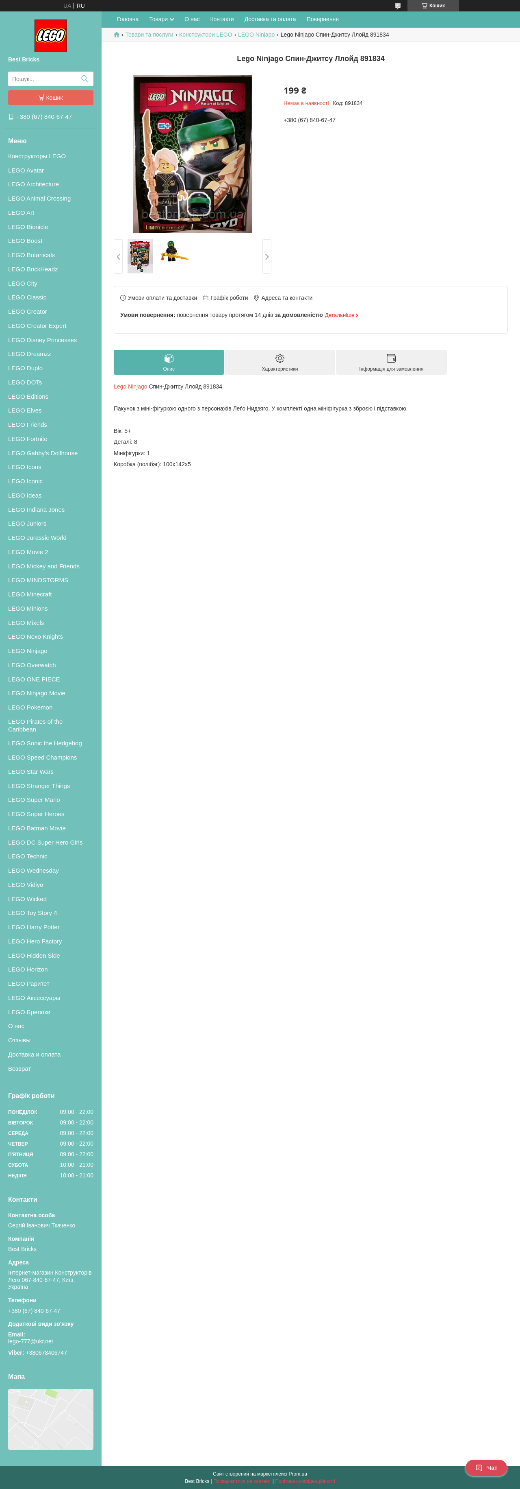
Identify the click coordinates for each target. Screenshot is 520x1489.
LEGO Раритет (29, 983)
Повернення (323, 19)
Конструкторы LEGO (37, 156)
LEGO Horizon (28, 969)
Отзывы (19, 1040)
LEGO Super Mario (34, 799)
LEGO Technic (27, 856)
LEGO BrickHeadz (33, 269)
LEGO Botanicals (31, 254)
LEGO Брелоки (29, 1012)
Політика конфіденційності (305, 1481)
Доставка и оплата (34, 1054)
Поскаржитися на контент (242, 1481)
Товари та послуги (149, 34)
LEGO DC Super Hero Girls (45, 842)
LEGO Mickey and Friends (44, 566)
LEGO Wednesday (33, 870)
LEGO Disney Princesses (42, 339)
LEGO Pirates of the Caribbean (35, 725)
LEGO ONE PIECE (34, 679)
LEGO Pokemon (30, 707)
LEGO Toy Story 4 (32, 912)
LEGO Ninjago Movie (36, 693)
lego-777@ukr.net (30, 1341)
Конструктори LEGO (205, 34)
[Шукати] (84, 79)
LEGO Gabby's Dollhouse (43, 453)
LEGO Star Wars (31, 771)
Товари (158, 19)
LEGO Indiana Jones (36, 509)
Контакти (222, 19)
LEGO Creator (27, 311)
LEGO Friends (27, 424)
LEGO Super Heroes (36, 813)
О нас (16, 1025)
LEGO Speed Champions (42, 757)
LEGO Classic (27, 297)
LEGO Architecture (33, 184)
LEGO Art (21, 212)
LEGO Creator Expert (37, 325)
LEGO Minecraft (30, 594)
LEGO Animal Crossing (39, 198)
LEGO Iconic (25, 481)
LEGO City (22, 283)
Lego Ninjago (130, 386)
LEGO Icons (24, 466)
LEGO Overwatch (32, 665)
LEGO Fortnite (28, 438)
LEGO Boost (25, 240)
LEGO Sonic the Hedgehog (45, 743)
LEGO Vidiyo (25, 884)
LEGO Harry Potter (34, 927)
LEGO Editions (28, 396)
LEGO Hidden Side (34, 955)
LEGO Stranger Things (39, 785)
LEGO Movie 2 (28, 551)
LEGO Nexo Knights (35, 636)
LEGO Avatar (26, 170)
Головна (128, 19)
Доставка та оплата (270, 19)
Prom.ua (298, 1474)
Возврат (19, 1068)
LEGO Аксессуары (34, 997)
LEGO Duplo (25, 368)
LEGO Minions (28, 608)
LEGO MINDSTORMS (38, 579)
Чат (486, 1468)
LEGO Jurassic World (37, 537)
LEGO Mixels (26, 622)
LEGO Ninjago (28, 650)
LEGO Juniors (27, 523)
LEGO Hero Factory (35, 941)
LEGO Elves (25, 410)
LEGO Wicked (27, 898)
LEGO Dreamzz (29, 353)
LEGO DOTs (25, 382)
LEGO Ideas (25, 495)
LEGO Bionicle (28, 226)
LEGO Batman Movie (37, 828)
